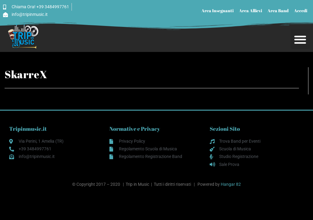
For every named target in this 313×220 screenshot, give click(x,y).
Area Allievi (250, 10)
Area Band (278, 10)
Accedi (300, 10)
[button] (300, 39)
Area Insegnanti (217, 10)
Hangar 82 (231, 184)
